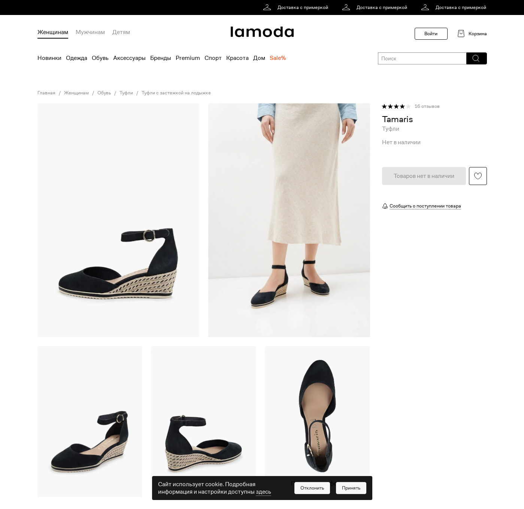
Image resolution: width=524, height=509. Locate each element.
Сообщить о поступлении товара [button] (425, 206)
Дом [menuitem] (259, 58)
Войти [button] (430, 33)
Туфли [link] (126, 93)
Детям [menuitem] (121, 32)
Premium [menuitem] (188, 58)
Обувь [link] (104, 93)
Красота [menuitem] (237, 58)
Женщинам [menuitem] (52, 32)
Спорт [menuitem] (213, 58)
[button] (476, 58)
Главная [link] (46, 93)
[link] (296, 7)
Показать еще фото (317, 483)
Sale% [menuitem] (278, 58)
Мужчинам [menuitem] (90, 32)
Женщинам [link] (76, 93)
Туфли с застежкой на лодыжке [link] (176, 93)
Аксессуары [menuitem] (129, 58)
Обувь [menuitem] (100, 58)
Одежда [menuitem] (76, 58)
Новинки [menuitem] (49, 58)
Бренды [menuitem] (160, 58)
